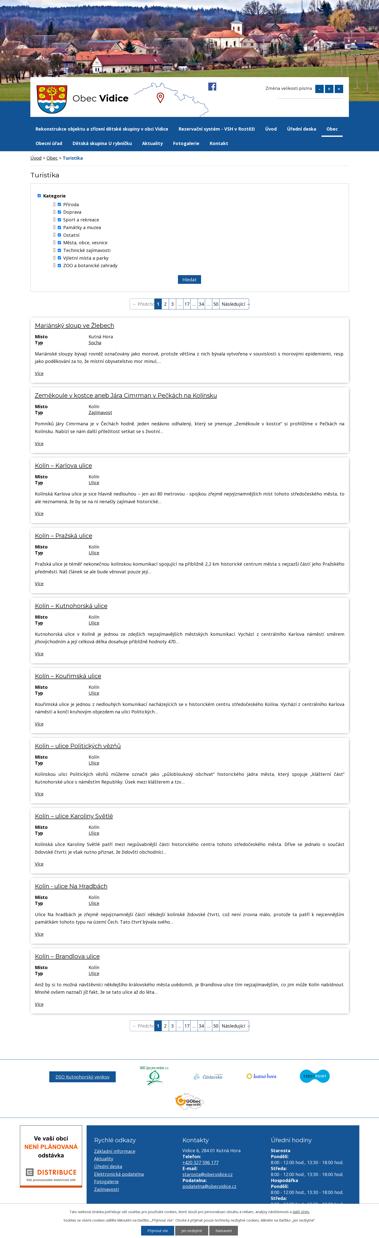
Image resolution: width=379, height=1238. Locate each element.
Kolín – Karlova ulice (63, 465)
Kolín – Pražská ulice (63, 535)
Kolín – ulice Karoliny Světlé (74, 816)
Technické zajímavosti (86, 250)
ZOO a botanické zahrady (90, 265)
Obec (332, 129)
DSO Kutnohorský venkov (82, 1077)
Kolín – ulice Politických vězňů (78, 745)
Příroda (71, 204)
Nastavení (224, 1230)
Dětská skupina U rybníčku (102, 143)
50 (215, 304)
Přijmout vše (157, 1230)
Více (39, 373)
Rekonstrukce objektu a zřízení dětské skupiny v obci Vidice (101, 129)
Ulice (94, 483)
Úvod (271, 129)
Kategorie (54, 196)
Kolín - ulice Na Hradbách (71, 886)
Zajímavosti (106, 1189)
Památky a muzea (82, 227)
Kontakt (219, 143)
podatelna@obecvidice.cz (209, 1186)
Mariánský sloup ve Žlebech (74, 325)
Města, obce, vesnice (85, 243)
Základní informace (114, 1151)
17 (186, 304)
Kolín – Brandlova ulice (67, 956)
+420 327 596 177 (200, 1162)
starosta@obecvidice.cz (207, 1174)
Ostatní (71, 235)
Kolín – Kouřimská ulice (68, 676)
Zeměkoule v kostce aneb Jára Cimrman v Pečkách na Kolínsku (126, 395)
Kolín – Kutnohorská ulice (71, 605)
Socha (95, 343)
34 (201, 304)
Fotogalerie (186, 143)
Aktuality (152, 143)
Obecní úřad (49, 143)
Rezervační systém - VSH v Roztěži (216, 129)
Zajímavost (100, 412)
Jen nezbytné (191, 1230)
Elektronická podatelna (119, 1174)
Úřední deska (301, 129)
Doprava (72, 212)
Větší (339, 89)
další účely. (301, 1211)
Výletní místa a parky (85, 258)
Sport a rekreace (81, 220)
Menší (319, 89)
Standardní (329, 89)
